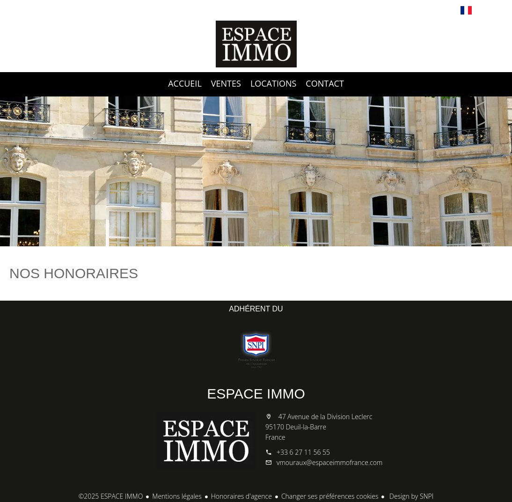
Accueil (256, 44)
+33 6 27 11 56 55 (303, 452)
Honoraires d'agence (241, 496)
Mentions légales (176, 496)
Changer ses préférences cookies (330, 496)
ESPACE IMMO (256, 393)
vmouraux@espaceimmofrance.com (329, 462)
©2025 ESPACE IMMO (111, 496)
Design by (410, 496)
